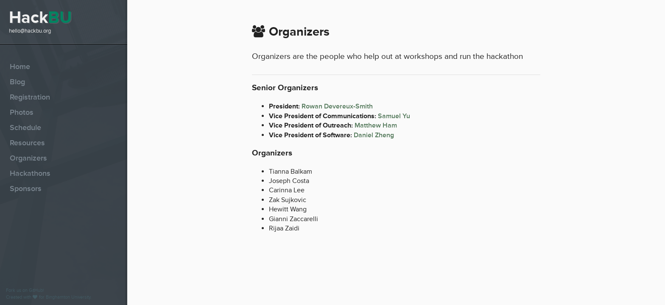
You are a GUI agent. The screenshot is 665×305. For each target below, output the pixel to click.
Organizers (28, 158)
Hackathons (30, 173)
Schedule (25, 127)
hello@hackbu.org (30, 31)
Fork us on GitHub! (25, 290)
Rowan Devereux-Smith (337, 106)
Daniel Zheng (374, 135)
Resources (27, 142)
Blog (17, 81)
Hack (40, 17)
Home (20, 66)
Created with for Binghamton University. (48, 297)
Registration (30, 97)
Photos (22, 112)
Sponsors (26, 188)
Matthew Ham (376, 125)
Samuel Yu (394, 116)
